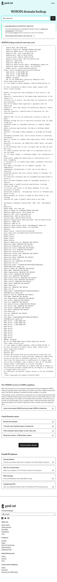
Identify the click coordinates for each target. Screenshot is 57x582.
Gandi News (5, 531)
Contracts (4, 570)
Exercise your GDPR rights (9, 572)
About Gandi (5, 525)
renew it (16, 32)
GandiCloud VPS (6, 549)
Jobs (3, 534)
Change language (7, 510)
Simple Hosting (6, 547)
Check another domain (28, 445)
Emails (3, 543)
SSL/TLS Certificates (8, 545)
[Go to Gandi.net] (7, 3)
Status (3, 556)
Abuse (3, 567)
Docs (3, 561)
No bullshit (4, 529)
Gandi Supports (6, 527)
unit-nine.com (9, 26)
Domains (4, 540)
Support (4, 558)
